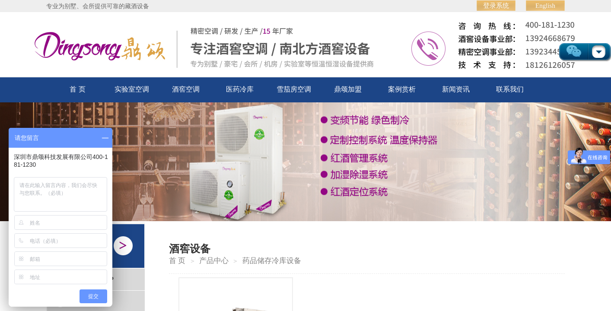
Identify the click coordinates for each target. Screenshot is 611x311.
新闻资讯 (456, 89)
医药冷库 (240, 89)
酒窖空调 (186, 89)
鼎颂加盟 (348, 89)
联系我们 (510, 89)
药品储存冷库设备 (271, 261)
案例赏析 (402, 89)
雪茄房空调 (294, 89)
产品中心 (214, 261)
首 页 (77, 89)
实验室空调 (132, 89)
